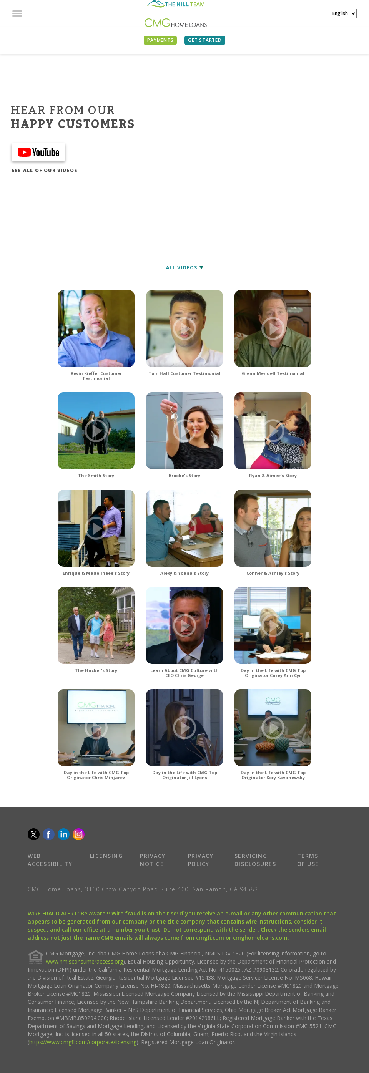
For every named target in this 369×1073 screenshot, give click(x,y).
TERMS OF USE (308, 859)
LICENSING (106, 855)
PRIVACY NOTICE (153, 859)
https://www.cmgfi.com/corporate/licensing (82, 1042)
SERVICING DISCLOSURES (255, 859)
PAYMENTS (160, 40)
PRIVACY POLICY (201, 859)
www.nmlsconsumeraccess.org (84, 961)
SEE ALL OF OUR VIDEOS (45, 170)
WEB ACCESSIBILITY (50, 859)
